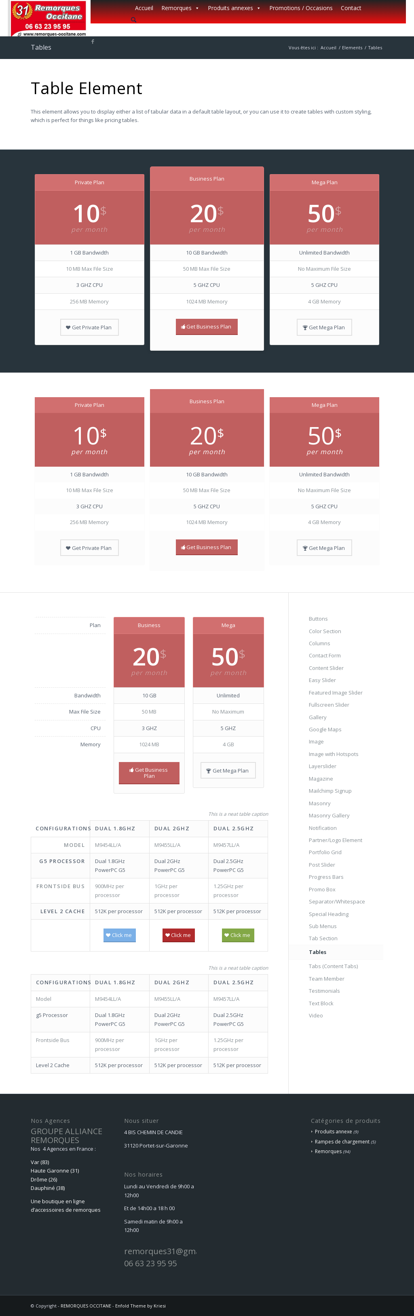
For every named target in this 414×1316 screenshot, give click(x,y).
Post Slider (322, 864)
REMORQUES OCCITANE (86, 1306)
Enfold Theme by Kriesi (140, 1306)
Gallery (318, 717)
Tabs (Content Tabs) (333, 966)
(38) (60, 1188)
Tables (41, 47)
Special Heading (329, 914)
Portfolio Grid (325, 852)
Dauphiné (43, 1188)
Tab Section (323, 938)
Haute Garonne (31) (55, 1170)
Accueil (144, 8)
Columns (319, 643)
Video (316, 1015)
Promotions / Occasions (301, 8)
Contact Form (325, 655)
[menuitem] (248, 19)
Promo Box (322, 889)
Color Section (325, 631)
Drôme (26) (44, 1179)
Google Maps (325, 729)
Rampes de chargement (342, 1141)
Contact (351, 8)
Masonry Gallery (329, 815)
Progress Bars (326, 876)
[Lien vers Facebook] (93, 41)
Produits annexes (234, 8)
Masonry (320, 803)
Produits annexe (333, 1131)
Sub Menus (323, 926)
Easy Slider (322, 680)
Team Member (326, 978)
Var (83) (40, 1162)
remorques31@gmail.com (173, 1251)
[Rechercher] (133, 19)
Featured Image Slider (336, 692)
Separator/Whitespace (337, 901)
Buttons (318, 618)
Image (316, 741)
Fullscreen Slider (329, 704)
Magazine (321, 778)
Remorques (180, 8)
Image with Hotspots (334, 754)
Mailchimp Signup (330, 790)
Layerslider (322, 766)
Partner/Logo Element (335, 840)
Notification (323, 828)
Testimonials (324, 990)
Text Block (321, 1003)
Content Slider (326, 668)
